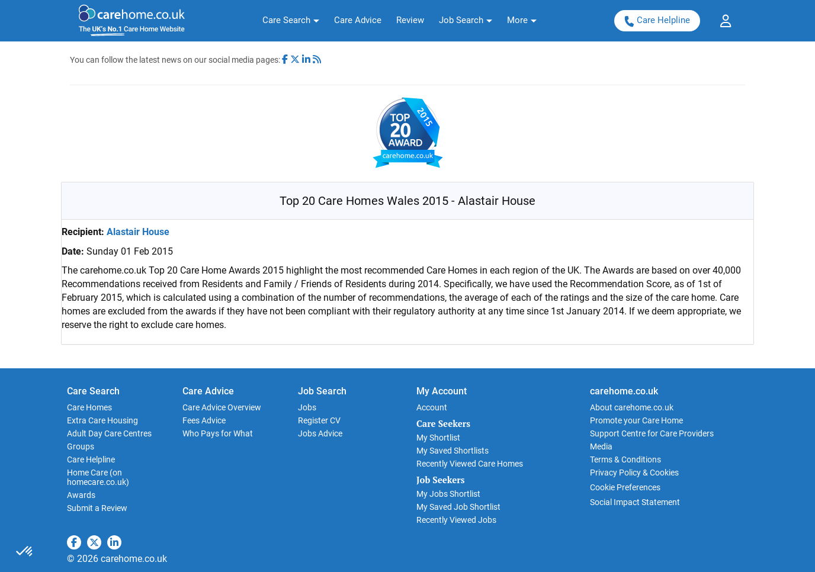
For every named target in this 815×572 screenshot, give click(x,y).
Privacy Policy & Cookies (634, 472)
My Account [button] (441, 391)
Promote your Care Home (636, 420)
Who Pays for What (217, 433)
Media (601, 446)
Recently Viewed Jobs (456, 520)
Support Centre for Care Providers (652, 433)
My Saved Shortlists (452, 450)
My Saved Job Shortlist (458, 507)
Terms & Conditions (625, 459)
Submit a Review (97, 508)
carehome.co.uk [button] (624, 391)
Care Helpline (657, 20)
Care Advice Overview (221, 407)
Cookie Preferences (625, 487)
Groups (80, 446)
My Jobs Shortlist (448, 494)
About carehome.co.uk (631, 407)
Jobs (307, 407)
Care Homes (89, 407)
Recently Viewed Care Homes (469, 463)
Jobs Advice (320, 433)
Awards (81, 495)
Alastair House (138, 231)
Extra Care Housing (102, 420)
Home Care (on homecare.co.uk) (98, 477)
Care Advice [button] (208, 391)
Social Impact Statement (635, 502)
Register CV (319, 420)
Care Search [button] (93, 391)
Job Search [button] (322, 391)
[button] (290, 20)
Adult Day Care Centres (109, 433)
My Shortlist (438, 437)
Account (431, 407)
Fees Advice (204, 420)
